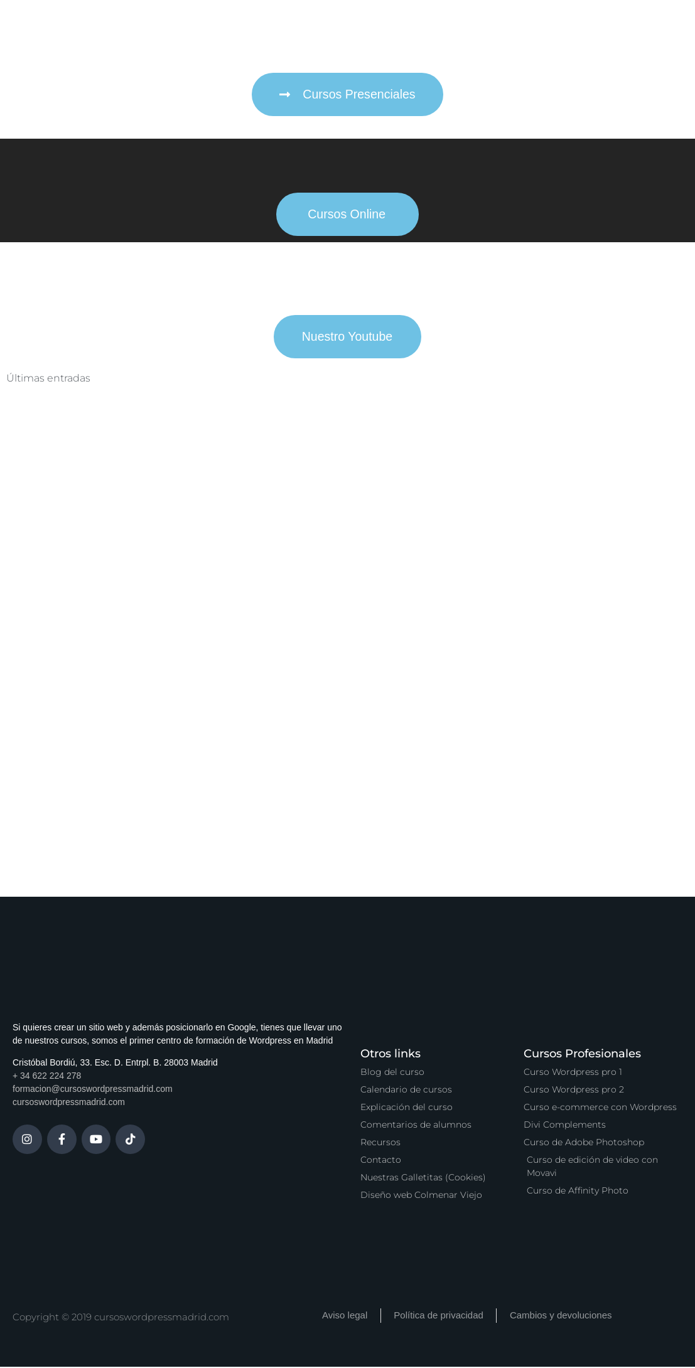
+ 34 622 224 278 (47, 1077)
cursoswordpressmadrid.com (69, 1104)
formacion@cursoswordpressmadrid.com (93, 1091)
